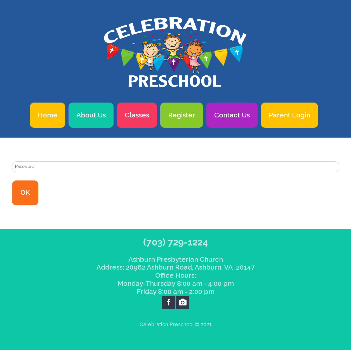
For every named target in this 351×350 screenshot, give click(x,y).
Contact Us (232, 115)
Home (47, 115)
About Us (91, 115)
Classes (137, 115)
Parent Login (289, 115)
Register (181, 115)
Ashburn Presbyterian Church (175, 259)
